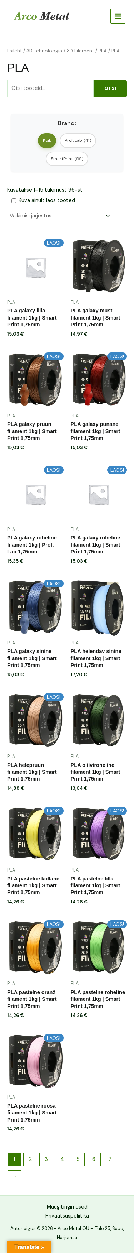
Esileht (14, 51)
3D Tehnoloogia (44, 51)
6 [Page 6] (93, 1159)
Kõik (47, 140)
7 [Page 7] (109, 1159)
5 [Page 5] (78, 1159)
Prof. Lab (78, 140)
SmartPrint (67, 159)
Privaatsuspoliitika (67, 1216)
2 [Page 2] (30, 1159)
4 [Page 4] (62, 1159)
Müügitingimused (67, 1207)
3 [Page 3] (46, 1159)
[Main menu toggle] (117, 16)
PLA (103, 51)
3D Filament (80, 51)
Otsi (110, 88)
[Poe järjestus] (59, 216)
